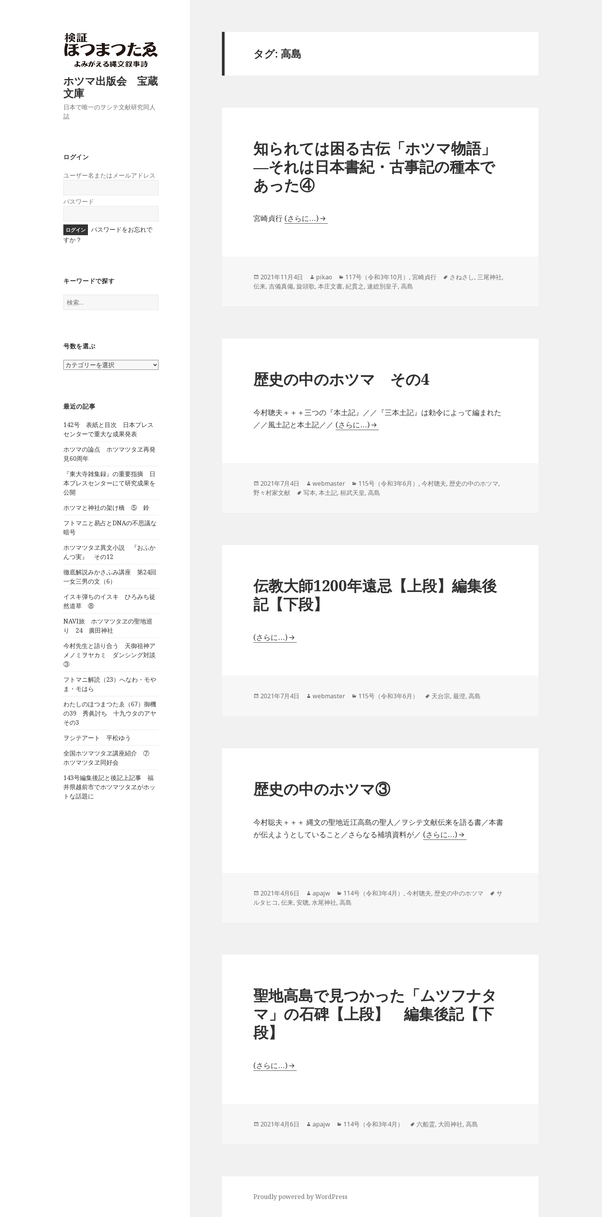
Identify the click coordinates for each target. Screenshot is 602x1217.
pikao (324, 277)
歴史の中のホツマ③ (321, 788)
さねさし (462, 277)
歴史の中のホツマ (473, 483)
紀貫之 (355, 286)
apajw (321, 893)
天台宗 (441, 696)
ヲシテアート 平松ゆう (97, 738)
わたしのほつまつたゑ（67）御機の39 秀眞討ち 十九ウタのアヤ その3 (112, 713)
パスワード (78, 201)
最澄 (459, 696)
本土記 (328, 492)
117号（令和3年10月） (377, 277)
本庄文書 (330, 286)
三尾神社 (489, 277)
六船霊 (426, 1124)
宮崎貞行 (424, 277)
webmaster (329, 483)
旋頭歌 (305, 286)
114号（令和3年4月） (373, 893)
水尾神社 (324, 902)
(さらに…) (301, 218)
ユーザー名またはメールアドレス (109, 175)
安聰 (302, 902)
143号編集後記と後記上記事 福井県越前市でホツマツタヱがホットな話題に (109, 786)
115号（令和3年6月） (388, 483)
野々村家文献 (271, 492)
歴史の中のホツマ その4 (341, 379)
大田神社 (450, 1124)
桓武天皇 (352, 492)
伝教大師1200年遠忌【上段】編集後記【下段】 (375, 594)
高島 (407, 286)
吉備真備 (281, 286)
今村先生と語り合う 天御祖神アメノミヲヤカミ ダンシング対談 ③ (112, 654)
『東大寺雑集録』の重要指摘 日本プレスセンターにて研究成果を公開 (109, 483)
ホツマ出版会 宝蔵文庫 (110, 87)
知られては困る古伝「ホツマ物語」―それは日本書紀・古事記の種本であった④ (374, 166)
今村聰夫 (434, 483)
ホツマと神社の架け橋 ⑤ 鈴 (106, 507)
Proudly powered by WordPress (300, 1196)
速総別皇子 (382, 286)
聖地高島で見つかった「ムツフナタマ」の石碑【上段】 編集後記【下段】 (375, 1013)
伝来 (259, 286)
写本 (309, 492)
